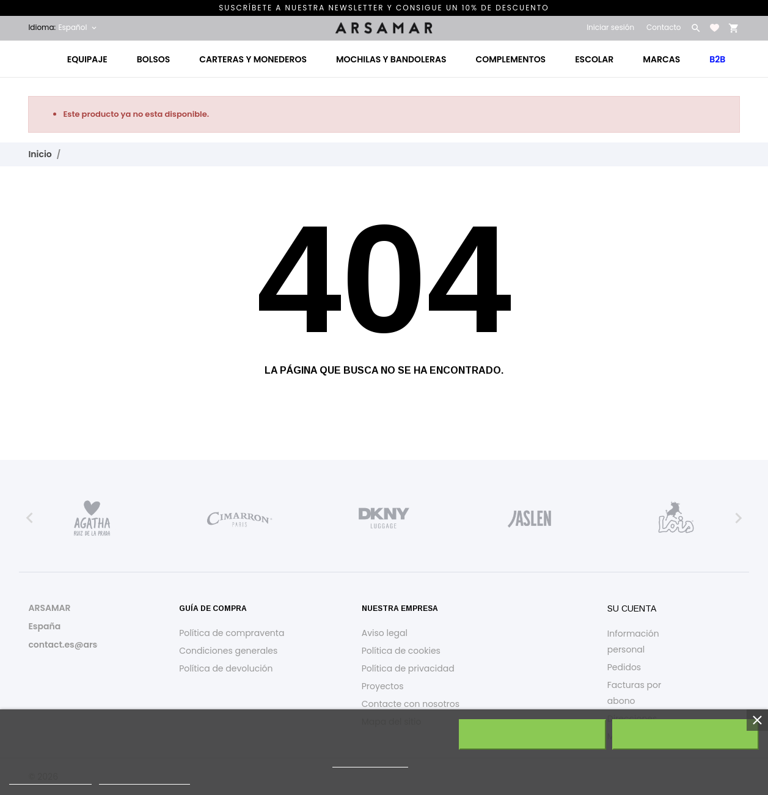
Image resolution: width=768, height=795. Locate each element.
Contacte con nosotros (410, 704)
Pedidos (624, 667)
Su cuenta (631, 608)
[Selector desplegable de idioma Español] (78, 27)
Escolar (594, 59)
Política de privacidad (408, 668)
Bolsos (153, 59)
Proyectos (383, 686)
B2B (717, 59)
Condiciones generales (228, 651)
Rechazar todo (533, 734)
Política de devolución (225, 668)
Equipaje (87, 59)
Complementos (511, 59)
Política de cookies (401, 651)
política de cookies (370, 761)
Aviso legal (385, 633)
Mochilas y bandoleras (391, 59)
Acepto (685, 734)
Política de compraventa (231, 633)
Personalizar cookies (144, 779)
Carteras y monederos (253, 59)
